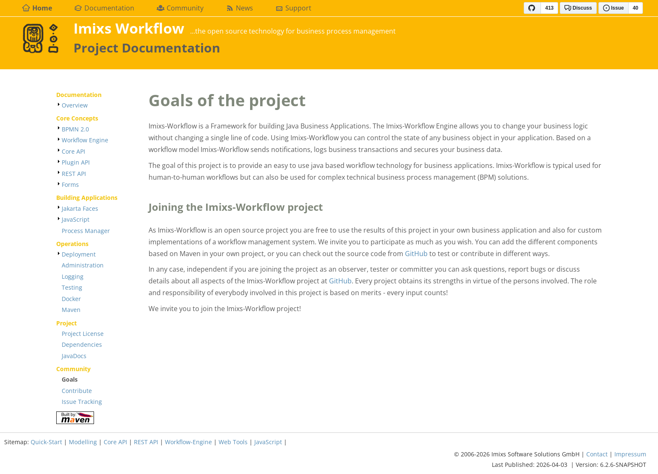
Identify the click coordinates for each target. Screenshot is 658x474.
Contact (597, 454)
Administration (83, 265)
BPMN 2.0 (75, 129)
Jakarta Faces (80, 208)
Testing (72, 287)
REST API (74, 174)
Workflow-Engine (188, 442)
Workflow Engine (85, 140)
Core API (73, 151)
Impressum (630, 454)
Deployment (79, 254)
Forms (70, 185)
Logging (73, 276)
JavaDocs (74, 356)
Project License (83, 334)
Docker (71, 299)
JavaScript (75, 219)
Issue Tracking (82, 402)
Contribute (77, 391)
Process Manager (86, 231)
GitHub (416, 253)
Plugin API (76, 162)
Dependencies (82, 344)
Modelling (83, 442)
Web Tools (233, 442)
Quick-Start (46, 442)
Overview (75, 105)
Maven (71, 310)
